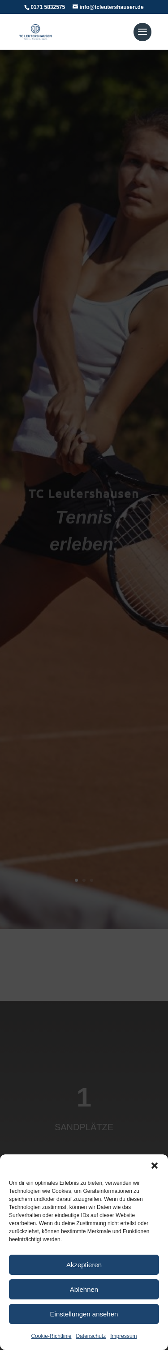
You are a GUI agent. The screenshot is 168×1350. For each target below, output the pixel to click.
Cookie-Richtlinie (51, 1336)
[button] (154, 1165)
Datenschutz (91, 1336)
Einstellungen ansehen (84, 1314)
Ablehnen (84, 1289)
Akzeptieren (84, 1265)
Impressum (123, 1336)
